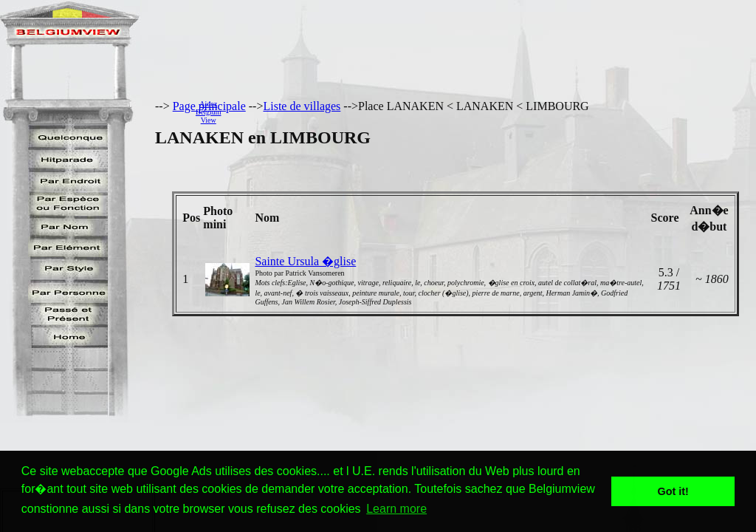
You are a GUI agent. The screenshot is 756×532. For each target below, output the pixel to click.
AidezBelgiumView (208, 112)
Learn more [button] (396, 508)
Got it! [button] (673, 491)
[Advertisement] (492, 111)
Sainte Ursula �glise (305, 261)
